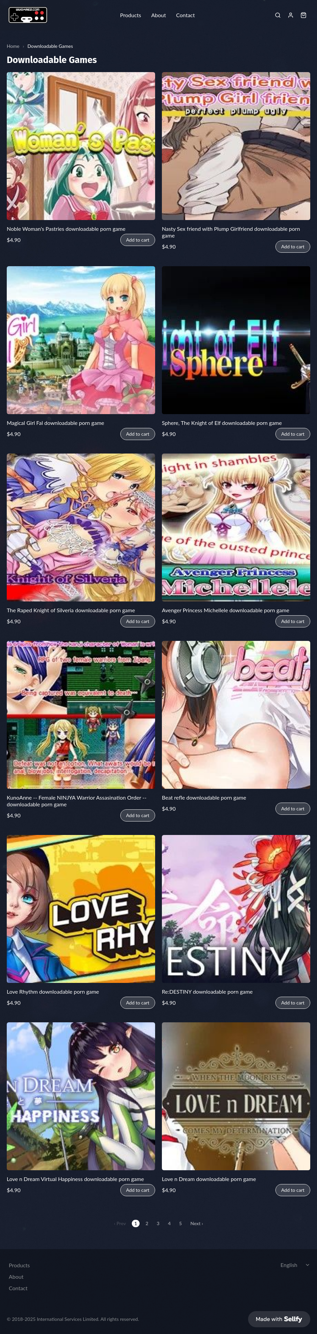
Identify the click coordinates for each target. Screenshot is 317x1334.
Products (130, 15)
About (158, 15)
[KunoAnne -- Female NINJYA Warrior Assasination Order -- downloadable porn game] (81, 715)
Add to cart (138, 240)
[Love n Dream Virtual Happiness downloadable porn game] (81, 1096)
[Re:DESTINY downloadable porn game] (236, 909)
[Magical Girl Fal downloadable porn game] (81, 340)
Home (13, 46)
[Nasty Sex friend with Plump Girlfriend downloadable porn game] (236, 146)
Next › (196, 1223)
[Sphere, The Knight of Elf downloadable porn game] (236, 340)
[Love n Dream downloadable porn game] (236, 1096)
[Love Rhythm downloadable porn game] (81, 909)
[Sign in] (291, 15)
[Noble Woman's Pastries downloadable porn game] (81, 146)
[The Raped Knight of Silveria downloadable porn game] (81, 527)
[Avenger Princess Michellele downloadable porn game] (236, 527)
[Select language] (296, 1262)
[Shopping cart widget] (303, 15)
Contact (185, 15)
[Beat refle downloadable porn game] (236, 715)
